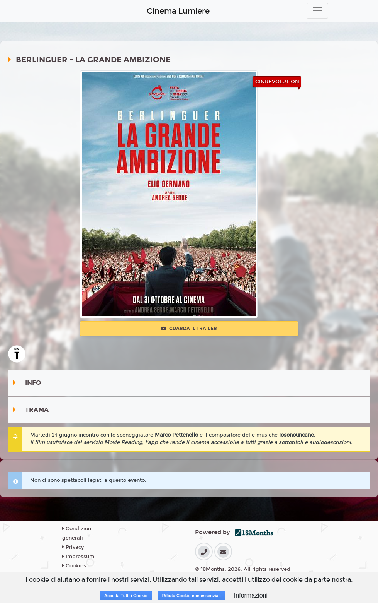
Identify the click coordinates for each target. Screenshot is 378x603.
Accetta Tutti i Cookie (125, 595)
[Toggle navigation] (317, 11)
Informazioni (251, 595)
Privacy (73, 547)
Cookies (74, 566)
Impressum (78, 556)
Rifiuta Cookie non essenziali (191, 595)
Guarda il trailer (189, 328)
